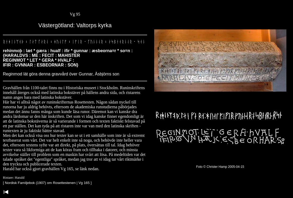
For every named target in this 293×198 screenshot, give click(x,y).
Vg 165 (84, 183)
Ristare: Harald (13, 177)
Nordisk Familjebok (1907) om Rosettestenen (40, 183)
